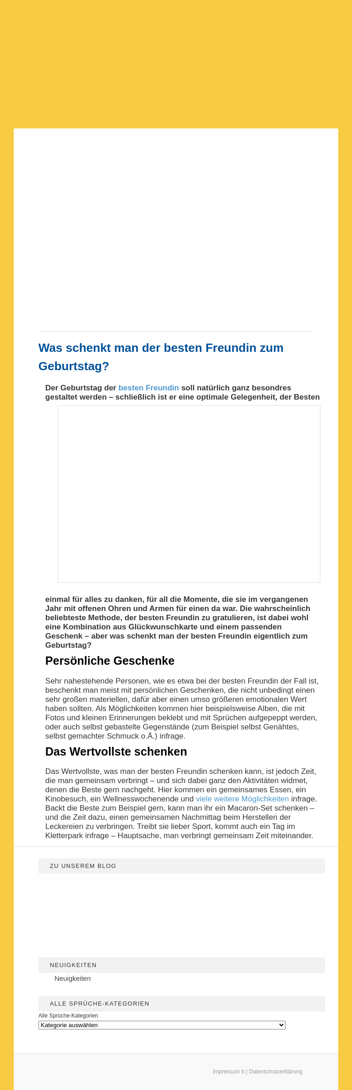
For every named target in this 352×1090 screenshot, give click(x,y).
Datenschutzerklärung (275, 1071)
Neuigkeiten (73, 978)
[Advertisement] (176, 64)
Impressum (226, 1071)
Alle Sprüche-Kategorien (68, 1015)
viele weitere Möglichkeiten (242, 799)
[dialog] (335, 1071)
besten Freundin (148, 388)
